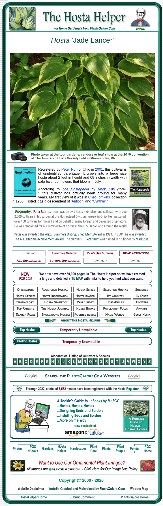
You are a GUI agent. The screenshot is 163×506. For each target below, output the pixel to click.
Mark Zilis (106, 189)
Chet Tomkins (99, 197)
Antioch (78, 201)
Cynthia (99, 201)
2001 (99, 169)
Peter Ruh (69, 169)
